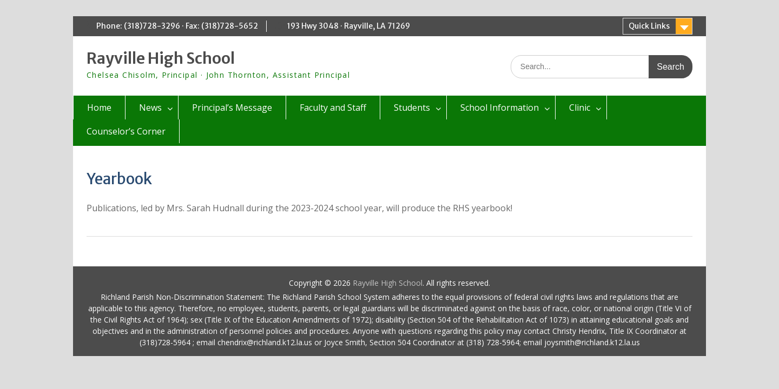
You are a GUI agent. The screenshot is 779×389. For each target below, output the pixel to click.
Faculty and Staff (333, 107)
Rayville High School (161, 58)
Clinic (579, 107)
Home (99, 107)
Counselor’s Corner (126, 131)
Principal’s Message (232, 107)
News (150, 107)
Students (412, 107)
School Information (499, 107)
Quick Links (649, 26)
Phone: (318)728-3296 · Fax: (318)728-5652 (177, 26)
